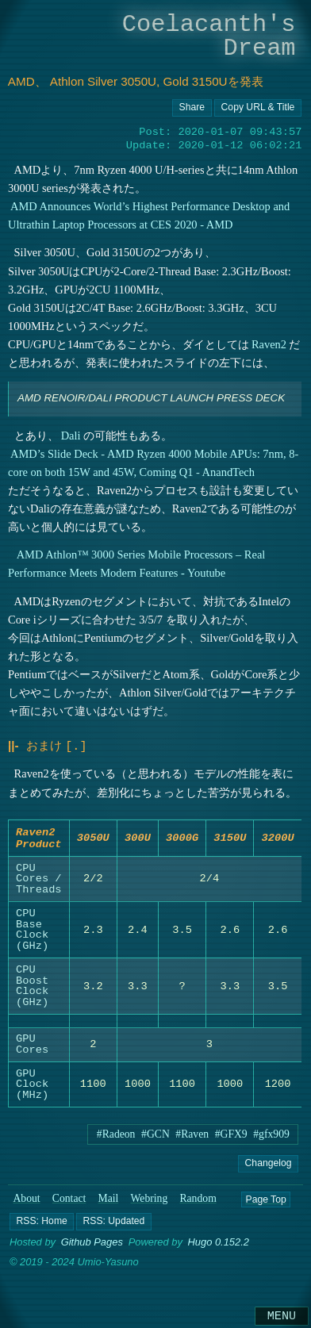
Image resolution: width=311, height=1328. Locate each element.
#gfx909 (271, 1139)
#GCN (155, 1139)
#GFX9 (231, 1139)
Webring (149, 1203)
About (26, 1203)
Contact (69, 1203)
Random (197, 1203)
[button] (42, 1226)
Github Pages (92, 1247)
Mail (108, 1203)
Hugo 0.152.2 (218, 1247)
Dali (70, 435)
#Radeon (116, 1139)
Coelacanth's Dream (209, 36)
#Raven (192, 1139)
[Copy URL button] (192, 108)
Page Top (265, 1203)
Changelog (268, 1167)
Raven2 (268, 344)
